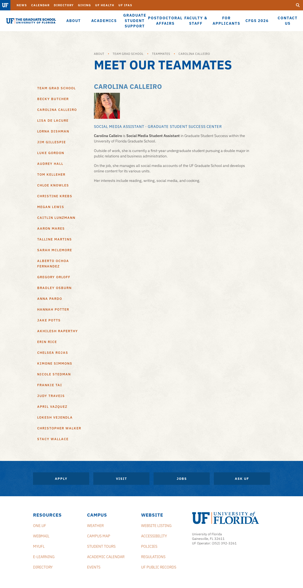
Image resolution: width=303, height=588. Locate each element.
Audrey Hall (50, 164)
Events (93, 567)
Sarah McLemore (54, 250)
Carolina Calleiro (194, 54)
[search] (298, 5)
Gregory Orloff (53, 277)
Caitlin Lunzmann (56, 218)
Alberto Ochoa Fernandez (53, 263)
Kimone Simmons (54, 363)
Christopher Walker (59, 428)
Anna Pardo (49, 298)
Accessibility (154, 536)
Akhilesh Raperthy (57, 331)
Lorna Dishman (53, 131)
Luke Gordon (50, 153)
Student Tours (101, 546)
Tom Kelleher (51, 174)
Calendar (40, 5)
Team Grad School (128, 54)
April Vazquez (52, 406)
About (99, 54)
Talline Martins (54, 239)
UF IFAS (125, 5)
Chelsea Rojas (52, 352)
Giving (84, 5)
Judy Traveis (51, 396)
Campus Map (98, 536)
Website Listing (156, 525)
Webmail (41, 536)
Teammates (161, 54)
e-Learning (43, 556)
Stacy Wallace (53, 439)
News (22, 5)
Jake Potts (49, 320)
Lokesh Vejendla (55, 417)
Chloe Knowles (53, 185)
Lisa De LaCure (53, 120)
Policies (149, 546)
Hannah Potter (53, 309)
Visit (121, 479)
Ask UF (242, 479)
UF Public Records (158, 567)
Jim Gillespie (51, 142)
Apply (61, 479)
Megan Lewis (50, 207)
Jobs (182, 479)
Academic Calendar (105, 556)
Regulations (153, 556)
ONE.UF (39, 525)
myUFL (39, 546)
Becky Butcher (53, 99)
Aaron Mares (51, 228)
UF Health (104, 5)
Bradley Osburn (54, 288)
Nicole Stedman (54, 374)
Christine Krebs (54, 196)
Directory (64, 5)
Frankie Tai (49, 385)
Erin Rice (47, 342)
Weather (95, 525)
